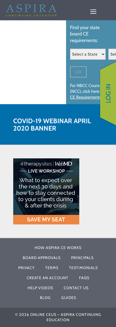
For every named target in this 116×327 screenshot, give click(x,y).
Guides (68, 297)
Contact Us (76, 287)
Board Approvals (42, 257)
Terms (51, 267)
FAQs (84, 277)
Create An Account (47, 277)
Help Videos (40, 287)
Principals (82, 257)
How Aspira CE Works (58, 247)
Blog (45, 297)
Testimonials (83, 267)
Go (78, 72)
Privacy (26, 267)
